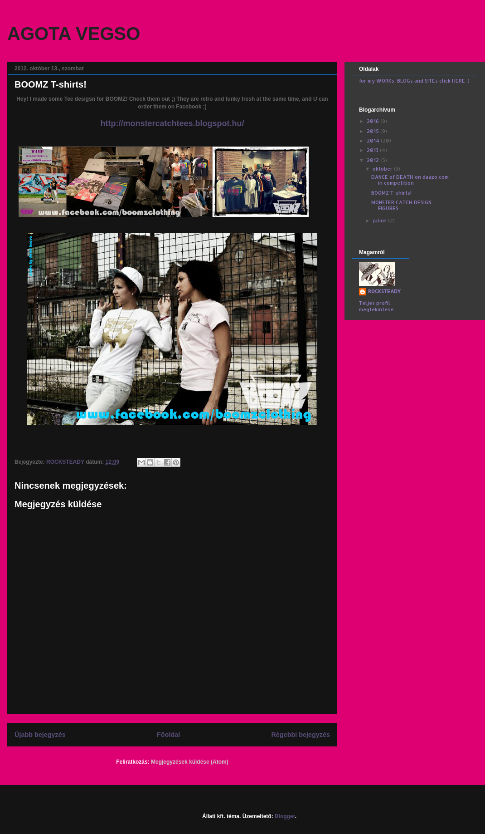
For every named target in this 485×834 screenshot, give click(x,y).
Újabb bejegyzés (40, 734)
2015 (373, 131)
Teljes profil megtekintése (376, 306)
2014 (374, 140)
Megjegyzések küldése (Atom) (189, 762)
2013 (373, 150)
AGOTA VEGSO (73, 34)
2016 (373, 121)
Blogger (285, 816)
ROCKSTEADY (384, 291)
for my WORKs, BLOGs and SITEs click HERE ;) (414, 81)
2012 (373, 160)
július (380, 220)
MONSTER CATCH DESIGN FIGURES (401, 205)
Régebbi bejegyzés (300, 734)
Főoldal (168, 734)
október (383, 169)
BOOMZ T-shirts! (391, 193)
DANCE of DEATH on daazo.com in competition (410, 180)
